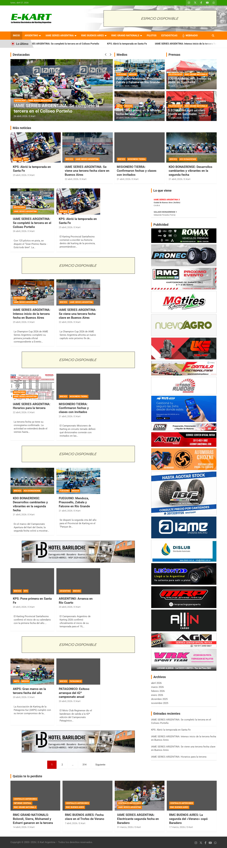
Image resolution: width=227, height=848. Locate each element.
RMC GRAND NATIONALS (125, 35)
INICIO (16, 35)
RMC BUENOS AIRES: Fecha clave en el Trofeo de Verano (84, 817)
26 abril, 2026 (20, 116)
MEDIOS (132, 74)
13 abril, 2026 (174, 86)
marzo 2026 (157, 687)
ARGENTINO (31, 35)
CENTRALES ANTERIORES (25, 799)
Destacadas (21, 55)
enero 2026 (157, 695)
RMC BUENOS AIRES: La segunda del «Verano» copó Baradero (188, 819)
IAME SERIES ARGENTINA (60, 35)
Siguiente (100, 764)
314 (84, 764)
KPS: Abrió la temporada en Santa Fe (135, 43)
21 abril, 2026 (123, 86)
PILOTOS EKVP (175, 74)
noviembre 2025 (159, 703)
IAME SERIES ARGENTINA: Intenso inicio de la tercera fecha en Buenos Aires (31, 314)
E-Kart (32, 116)
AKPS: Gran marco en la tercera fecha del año (137, 112)
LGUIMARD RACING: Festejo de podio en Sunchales (189, 80)
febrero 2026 (158, 691)
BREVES (17, 159)
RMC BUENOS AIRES (92, 35)
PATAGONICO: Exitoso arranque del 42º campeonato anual (74, 693)
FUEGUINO (121, 74)
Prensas (174, 55)
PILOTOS (151, 35)
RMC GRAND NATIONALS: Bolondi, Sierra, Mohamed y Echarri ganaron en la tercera (33, 819)
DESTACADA (20, 100)
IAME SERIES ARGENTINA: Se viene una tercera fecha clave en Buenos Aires (87, 171)
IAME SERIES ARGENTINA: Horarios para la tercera (31, 406)
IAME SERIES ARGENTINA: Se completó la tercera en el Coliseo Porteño (68, 43)
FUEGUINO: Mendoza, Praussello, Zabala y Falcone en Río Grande (139, 80)
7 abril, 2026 (71, 823)
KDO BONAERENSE (188, 159)
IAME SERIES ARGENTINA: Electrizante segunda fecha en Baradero (138, 819)
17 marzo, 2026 (177, 827)
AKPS (119, 106)
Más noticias (22, 128)
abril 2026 (156, 683)
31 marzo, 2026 (125, 827)
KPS (26, 159)
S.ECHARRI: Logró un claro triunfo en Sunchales (186, 112)
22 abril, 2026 (71, 179)
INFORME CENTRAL (22, 803)
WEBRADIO (192, 35)
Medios (122, 55)
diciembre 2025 (159, 699)
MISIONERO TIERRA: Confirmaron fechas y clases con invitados (136, 171)
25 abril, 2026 (19, 175)
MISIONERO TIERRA (136, 159)
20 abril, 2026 (123, 117)
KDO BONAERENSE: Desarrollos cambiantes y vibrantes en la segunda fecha (190, 171)
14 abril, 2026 (19, 827)
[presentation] (106, 54)
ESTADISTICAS (169, 35)
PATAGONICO (75, 681)
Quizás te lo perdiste (27, 776)
